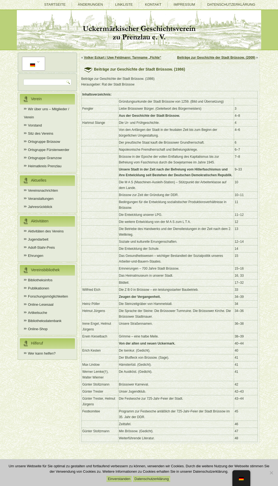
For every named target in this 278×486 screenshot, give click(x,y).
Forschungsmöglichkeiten (48, 296)
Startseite (55, 4)
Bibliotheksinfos (40, 280)
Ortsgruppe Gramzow (45, 158)
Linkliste (124, 4)
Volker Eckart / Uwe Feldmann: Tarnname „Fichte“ (122, 57)
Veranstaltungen (40, 199)
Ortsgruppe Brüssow (44, 142)
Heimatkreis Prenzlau (45, 166)
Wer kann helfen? (42, 353)
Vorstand (35, 125)
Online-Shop (38, 329)
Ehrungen (35, 256)
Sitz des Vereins (40, 133)
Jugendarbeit (38, 239)
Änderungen (90, 4)
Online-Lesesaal (40, 304)
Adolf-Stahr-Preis (41, 247)
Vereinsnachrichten (43, 190)
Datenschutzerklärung (231, 4)
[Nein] (271, 472)
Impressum (184, 4)
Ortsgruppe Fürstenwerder (48, 150)
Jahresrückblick (40, 207)
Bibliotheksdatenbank (45, 321)
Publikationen (38, 288)
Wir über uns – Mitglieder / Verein (46, 113)
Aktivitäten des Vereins (46, 231)
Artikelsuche (37, 313)
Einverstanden (119, 479)
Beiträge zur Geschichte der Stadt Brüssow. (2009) (216, 57)
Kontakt (153, 4)
